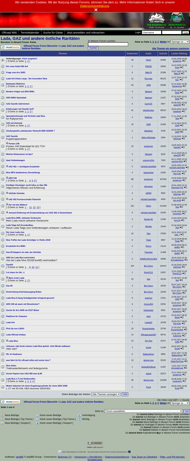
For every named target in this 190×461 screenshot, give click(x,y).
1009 (148, 85)
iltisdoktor (148, 131)
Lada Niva (13, 341)
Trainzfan (148, 252)
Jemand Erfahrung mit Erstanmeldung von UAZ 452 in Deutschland (40, 213)
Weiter (163, 42)
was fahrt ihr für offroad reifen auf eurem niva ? (28, 360)
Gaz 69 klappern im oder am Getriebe (23, 252)
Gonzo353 (148, 304)
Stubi (177, 93)
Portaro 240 (14, 143)
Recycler (148, 78)
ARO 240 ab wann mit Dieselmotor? (23, 304)
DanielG (177, 147)
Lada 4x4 (10, 322)
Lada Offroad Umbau (16, 335)
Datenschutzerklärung (117, 456)
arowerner (177, 61)
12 (34, 207)
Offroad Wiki (9, 32)
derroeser (148, 186)
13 (38, 207)
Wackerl (148, 91)
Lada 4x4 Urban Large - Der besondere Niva (26, 78)
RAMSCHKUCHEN (148, 259)
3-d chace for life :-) (15, 272)
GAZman (177, 138)
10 (33, 267)
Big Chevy (148, 266)
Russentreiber (148, 328)
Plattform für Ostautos (16, 316)
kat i (177, 80)
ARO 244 (13, 178)
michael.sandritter (148, 166)
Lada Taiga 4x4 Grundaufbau (19, 225)
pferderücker (148, 110)
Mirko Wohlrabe (148, 137)
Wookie (148, 226)
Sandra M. (148, 219)
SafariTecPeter (177, 361)
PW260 (148, 66)
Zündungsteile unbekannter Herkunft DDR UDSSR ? (30, 131)
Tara (177, 118)
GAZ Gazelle (12, 136)
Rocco (148, 246)
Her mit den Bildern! (18, 205)
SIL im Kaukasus (14, 354)
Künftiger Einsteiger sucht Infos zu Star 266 (26, 185)
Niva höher (11, 365)
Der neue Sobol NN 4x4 (17, 66)
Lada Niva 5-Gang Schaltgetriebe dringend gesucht (30, 298)
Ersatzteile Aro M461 (15, 246)
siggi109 (177, 105)
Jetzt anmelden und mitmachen (85, 32)
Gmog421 (177, 214)
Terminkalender (30, 32)
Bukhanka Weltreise (15, 84)
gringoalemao (177, 368)
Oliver (148, 60)
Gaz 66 (9, 286)
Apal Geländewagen (15, 160)
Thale (148, 240)
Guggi (148, 347)
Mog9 (177, 317)
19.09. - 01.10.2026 (156, 25)
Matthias (148, 117)
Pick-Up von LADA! (15, 328)
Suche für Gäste (53, 32)
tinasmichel (148, 172)
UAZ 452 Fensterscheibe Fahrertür (25, 199)
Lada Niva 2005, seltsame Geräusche (23, 218)
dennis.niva (148, 360)
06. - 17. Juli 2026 (176, 25)
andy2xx (148, 298)
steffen (177, 247)
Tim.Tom (148, 341)
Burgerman (177, 86)
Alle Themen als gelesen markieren (170, 48)
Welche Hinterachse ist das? (19, 154)
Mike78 (148, 72)
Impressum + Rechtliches (88, 456)
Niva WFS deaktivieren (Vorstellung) (23, 172)
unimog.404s (148, 160)
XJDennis (177, 336)
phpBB (19, 456)
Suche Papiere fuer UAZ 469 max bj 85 (24, 373)
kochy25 (148, 104)
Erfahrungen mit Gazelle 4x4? (20, 109)
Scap (177, 67)
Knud (148, 387)
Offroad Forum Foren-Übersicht (40, 46)
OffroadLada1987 (148, 335)
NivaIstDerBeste (148, 367)
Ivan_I (177, 234)
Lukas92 (148, 322)
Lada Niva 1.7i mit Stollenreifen (20, 379)
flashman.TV (65, 456)
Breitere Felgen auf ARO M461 (20, 91)
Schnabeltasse (177, 260)
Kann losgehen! (29, 58)
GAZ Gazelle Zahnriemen (18, 104)
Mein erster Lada (16, 278)
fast (148, 279)
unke (148, 316)
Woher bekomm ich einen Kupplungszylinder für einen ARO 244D (36, 386)
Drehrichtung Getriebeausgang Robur (24, 292)
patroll (148, 373)
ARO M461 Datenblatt (16, 98)
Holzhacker (148, 310)
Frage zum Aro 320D (15, 72)
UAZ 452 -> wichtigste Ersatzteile (24, 166)
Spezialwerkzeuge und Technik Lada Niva (25, 116)
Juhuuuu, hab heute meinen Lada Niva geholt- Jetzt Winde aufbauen (38, 346)
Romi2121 (148, 272)
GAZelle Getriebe (16, 193)
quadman (177, 111)
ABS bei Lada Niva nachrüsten (20, 257)
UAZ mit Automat (14, 123)
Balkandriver (148, 354)
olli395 (148, 193)
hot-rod (177, 220)
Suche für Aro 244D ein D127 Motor (22, 310)
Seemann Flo (177, 187)
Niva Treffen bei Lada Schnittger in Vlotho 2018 (28, 240)
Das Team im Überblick (144, 456)
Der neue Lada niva (15, 232)
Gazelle (9, 264)
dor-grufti (177, 200)
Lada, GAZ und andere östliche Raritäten (40, 38)
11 (30, 207)
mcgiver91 (177, 381)
